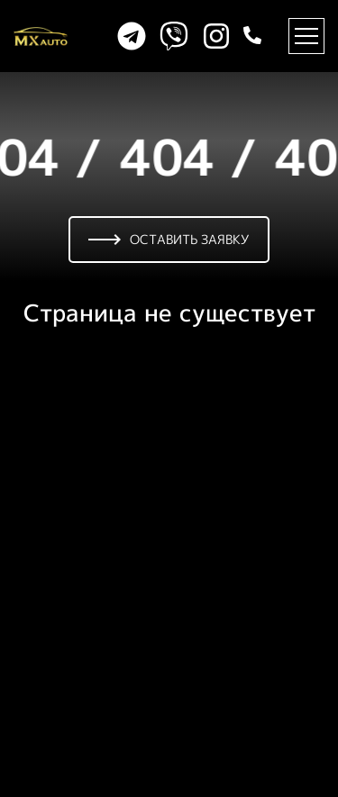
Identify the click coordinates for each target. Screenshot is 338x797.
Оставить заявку (169, 239)
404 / (189, 157)
